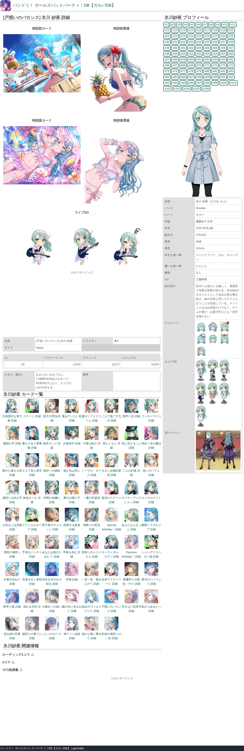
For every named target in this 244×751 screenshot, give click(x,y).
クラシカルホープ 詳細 (32, 519)
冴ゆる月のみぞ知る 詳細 (52, 573)
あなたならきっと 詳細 (131, 519)
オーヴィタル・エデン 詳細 (111, 546)
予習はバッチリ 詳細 (32, 546)
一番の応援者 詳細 (91, 492)
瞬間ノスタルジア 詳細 (151, 519)
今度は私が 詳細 (92, 437)
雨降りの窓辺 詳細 (91, 519)
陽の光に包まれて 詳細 (72, 601)
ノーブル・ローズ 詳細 (91, 465)
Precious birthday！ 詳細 (131, 546)
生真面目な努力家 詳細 (12, 410)
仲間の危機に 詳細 (51, 492)
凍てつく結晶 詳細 (71, 628)
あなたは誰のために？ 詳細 (52, 546)
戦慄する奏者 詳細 (71, 519)
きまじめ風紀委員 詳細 (111, 465)
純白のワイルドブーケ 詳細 (91, 601)
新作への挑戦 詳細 (51, 465)
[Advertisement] (82, 305)
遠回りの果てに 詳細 (32, 628)
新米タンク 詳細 (52, 437)
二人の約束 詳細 (131, 465)
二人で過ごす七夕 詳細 (111, 410)
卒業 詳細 (72, 571)
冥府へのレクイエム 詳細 (91, 546)
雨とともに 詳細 (111, 437)
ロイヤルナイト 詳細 (151, 492)
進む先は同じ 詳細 (71, 465)
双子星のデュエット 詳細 (52, 519)
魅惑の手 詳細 (12, 435)
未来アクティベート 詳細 (111, 573)
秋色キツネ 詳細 (32, 492)
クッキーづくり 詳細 (151, 410)
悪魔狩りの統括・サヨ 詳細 (131, 573)
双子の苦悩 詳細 (52, 410)
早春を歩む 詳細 (72, 546)
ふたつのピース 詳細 (52, 628)
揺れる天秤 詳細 (32, 601)
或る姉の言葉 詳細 (12, 628)
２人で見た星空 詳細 (32, 465)
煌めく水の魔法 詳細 (151, 437)
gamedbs (78, 748)
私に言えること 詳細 (131, 437)
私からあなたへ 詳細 (151, 601)
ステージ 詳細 (32, 408)
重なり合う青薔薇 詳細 (32, 437)
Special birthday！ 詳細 (111, 519)
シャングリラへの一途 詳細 (151, 546)
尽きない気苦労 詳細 (131, 601)
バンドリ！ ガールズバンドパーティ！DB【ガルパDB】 (64, 5)
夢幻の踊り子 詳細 (71, 492)
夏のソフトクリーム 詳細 (91, 410)
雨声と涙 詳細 (131, 408)
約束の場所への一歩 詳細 (111, 628)
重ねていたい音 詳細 (72, 410)
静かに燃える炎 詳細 (12, 465)
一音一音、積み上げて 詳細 (91, 573)
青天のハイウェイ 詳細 (151, 573)
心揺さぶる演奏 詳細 (12, 519)
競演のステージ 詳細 (111, 492)
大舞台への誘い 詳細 (52, 601)
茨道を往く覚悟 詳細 (32, 573)
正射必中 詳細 (72, 435)
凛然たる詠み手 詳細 (12, 492)
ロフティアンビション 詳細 (131, 492)
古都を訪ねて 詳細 (12, 573)
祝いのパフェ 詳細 (151, 465)
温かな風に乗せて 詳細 (91, 628)
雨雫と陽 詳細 (12, 598)
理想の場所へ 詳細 (12, 546)
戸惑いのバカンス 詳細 (111, 601)
